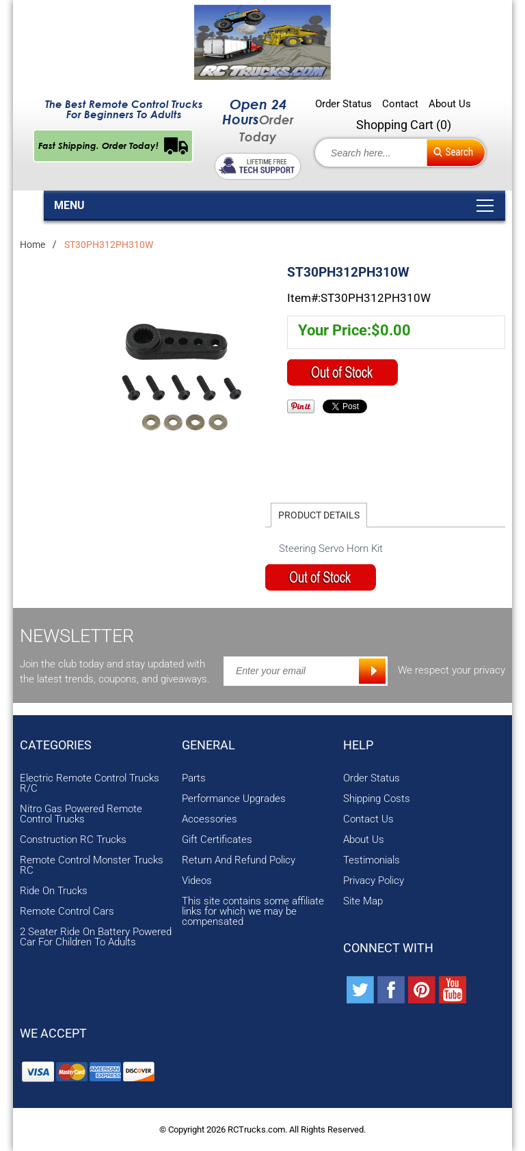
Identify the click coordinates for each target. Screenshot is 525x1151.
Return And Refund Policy (238, 860)
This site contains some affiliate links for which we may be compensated (253, 911)
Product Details (319, 515)
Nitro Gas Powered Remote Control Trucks (81, 814)
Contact (400, 104)
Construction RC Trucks (73, 840)
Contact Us (368, 819)
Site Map (363, 901)
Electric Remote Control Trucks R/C (89, 783)
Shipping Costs (376, 799)
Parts (194, 778)
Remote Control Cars (67, 911)
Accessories (209, 819)
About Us (450, 104)
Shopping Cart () (403, 124)
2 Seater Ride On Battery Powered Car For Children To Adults (96, 937)
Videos (197, 881)
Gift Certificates (217, 840)
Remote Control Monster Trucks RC (91, 865)
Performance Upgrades (234, 799)
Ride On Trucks (54, 891)
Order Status (343, 104)
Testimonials (371, 860)
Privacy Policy (373, 881)
